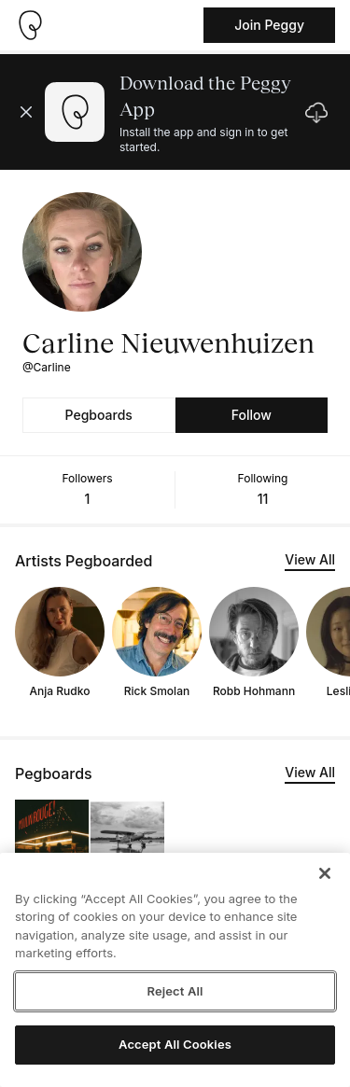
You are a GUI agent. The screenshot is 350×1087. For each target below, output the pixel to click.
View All (310, 559)
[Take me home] (30, 25)
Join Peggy (269, 25)
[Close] (324, 873)
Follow (251, 415)
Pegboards (99, 415)
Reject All (175, 990)
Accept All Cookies (175, 1044)
